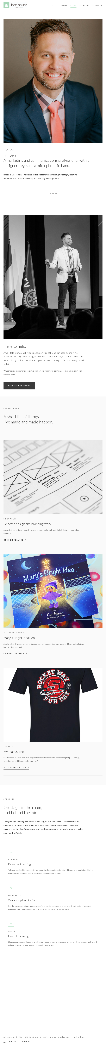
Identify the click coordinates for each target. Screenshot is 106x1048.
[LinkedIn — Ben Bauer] (5, 1042)
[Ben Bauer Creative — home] (15, 5)
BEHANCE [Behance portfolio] (13, 1042)
